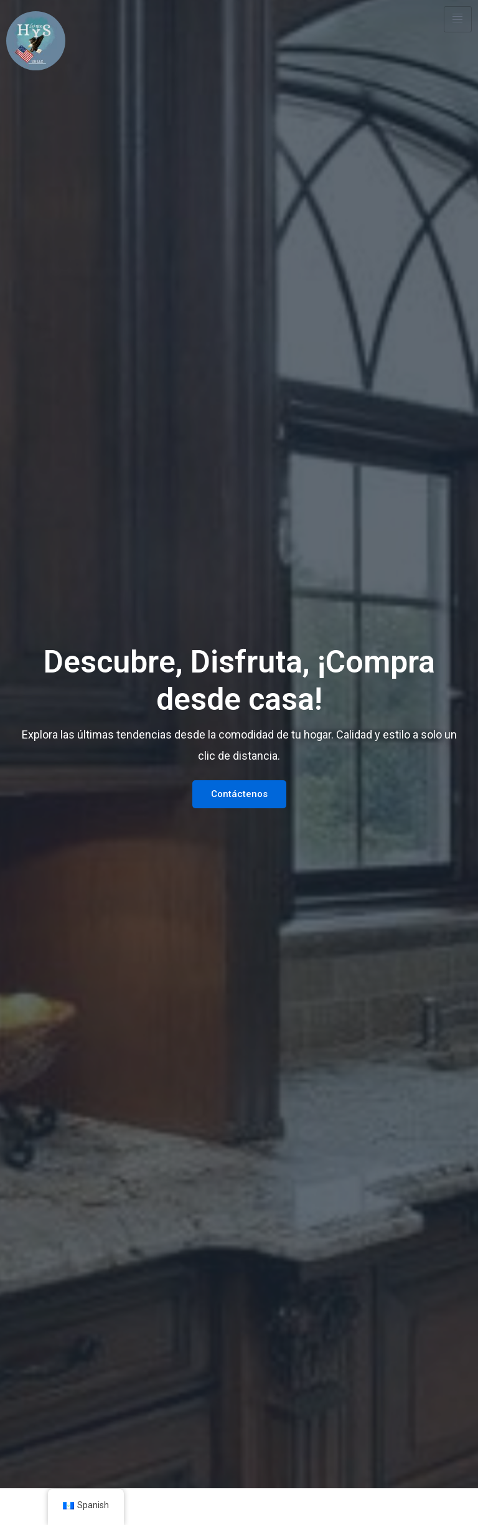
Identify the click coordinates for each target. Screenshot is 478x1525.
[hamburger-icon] (458, 19)
